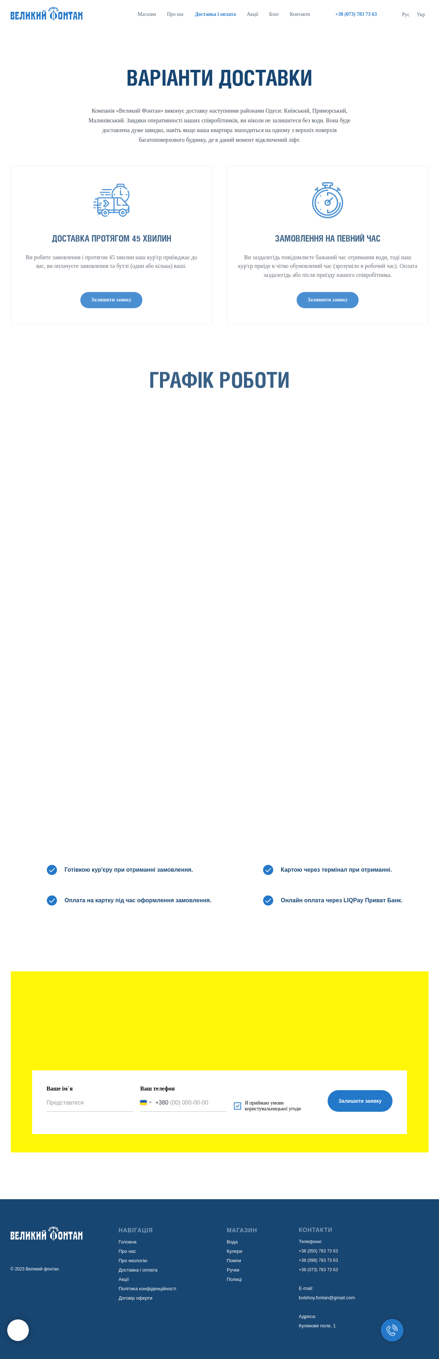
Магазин (147, 14)
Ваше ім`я (59, 1088)
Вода (232, 1242)
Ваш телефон (157, 1088)
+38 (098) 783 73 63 (318, 1260)
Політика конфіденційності (147, 1288)
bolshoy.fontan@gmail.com (327, 1297)
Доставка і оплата (138, 1270)
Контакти (300, 14)
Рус (406, 14)
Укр (421, 14)
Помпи (234, 1260)
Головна (127, 1242)
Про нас (175, 14)
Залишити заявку (360, 1101)
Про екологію (133, 1260)
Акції (252, 14)
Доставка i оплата (215, 14)
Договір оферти (135, 1298)
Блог (274, 14)
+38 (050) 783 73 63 (318, 1251)
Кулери (234, 1251)
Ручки (233, 1270)
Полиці (234, 1279)
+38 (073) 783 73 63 (318, 1269)
